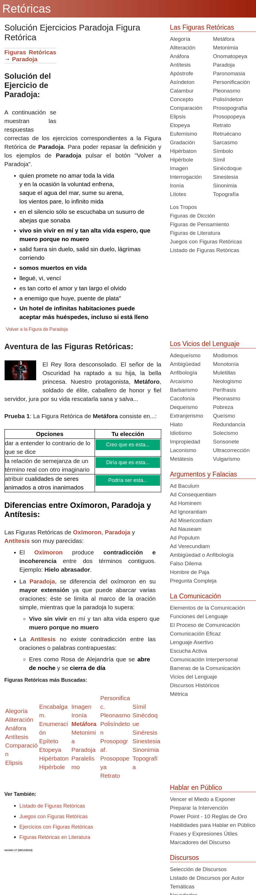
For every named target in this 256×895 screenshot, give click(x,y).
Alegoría (180, 39)
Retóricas (26, 8)
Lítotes (178, 194)
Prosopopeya (229, 117)
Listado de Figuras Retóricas (52, 806)
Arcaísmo (181, 381)
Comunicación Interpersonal (204, 659)
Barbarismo (184, 390)
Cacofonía (182, 398)
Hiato (176, 424)
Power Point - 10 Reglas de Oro (208, 816)
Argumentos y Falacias (203, 474)
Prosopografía (230, 108)
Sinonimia (225, 186)
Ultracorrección (231, 450)
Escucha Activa (188, 651)
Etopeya (180, 125)
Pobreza (223, 407)
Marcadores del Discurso (200, 842)
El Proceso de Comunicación (205, 625)
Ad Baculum (184, 486)
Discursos (184, 857)
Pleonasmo (226, 91)
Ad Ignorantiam (188, 512)
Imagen (179, 168)
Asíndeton (182, 82)
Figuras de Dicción (192, 216)
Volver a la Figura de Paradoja (37, 329)
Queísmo (224, 416)
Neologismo (227, 381)
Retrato (222, 125)
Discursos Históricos (194, 685)
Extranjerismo (186, 416)
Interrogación (186, 177)
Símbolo (223, 151)
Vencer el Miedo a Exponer (202, 799)
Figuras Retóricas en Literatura (55, 837)
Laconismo (183, 450)
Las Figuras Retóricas (202, 27)
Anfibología (183, 373)
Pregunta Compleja (193, 581)
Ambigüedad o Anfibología (202, 555)
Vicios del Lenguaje (193, 677)
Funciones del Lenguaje (199, 616)
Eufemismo (183, 134)
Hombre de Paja (189, 572)
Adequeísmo (185, 355)
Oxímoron (87, 532)
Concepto (181, 99)
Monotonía (226, 364)
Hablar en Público (196, 787)
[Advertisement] (109, 88)
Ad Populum (185, 538)
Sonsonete (226, 442)
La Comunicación (195, 596)
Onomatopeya (230, 56)
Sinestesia (225, 177)
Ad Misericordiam (191, 520)
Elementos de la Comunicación (207, 608)
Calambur (181, 91)
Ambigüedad (185, 364)
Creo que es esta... (128, 445)
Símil (219, 160)
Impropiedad (185, 442)
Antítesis (17, 540)
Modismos (225, 355)
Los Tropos (183, 207)
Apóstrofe (181, 73)
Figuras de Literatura (195, 233)
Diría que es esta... (128, 462)
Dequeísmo (184, 407)
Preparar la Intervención (199, 808)
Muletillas (224, 373)
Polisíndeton (228, 99)
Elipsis (14, 762)
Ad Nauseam (185, 529)
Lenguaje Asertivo (191, 642)
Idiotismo (181, 433)
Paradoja (25, 59)
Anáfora (179, 56)
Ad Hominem (185, 503)
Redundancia (229, 424)
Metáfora (223, 39)
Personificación (231, 82)
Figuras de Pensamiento (199, 224)
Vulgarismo (226, 459)
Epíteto (48, 741)
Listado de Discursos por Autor (207, 878)
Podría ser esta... (128, 480)
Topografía (226, 194)
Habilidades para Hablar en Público (212, 825)
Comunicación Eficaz (195, 634)
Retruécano (227, 134)
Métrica (179, 694)
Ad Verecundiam (190, 546)
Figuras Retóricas (30, 52)
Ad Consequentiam (193, 494)
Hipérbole (181, 160)
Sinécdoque (227, 168)
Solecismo (225, 433)
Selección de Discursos (198, 869)
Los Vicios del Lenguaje (205, 343)
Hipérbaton (183, 151)
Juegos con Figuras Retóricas (54, 816)
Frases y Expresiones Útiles (203, 834)
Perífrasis (224, 390)
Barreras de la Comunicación (205, 668)
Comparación (186, 108)
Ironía (177, 186)
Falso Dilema (186, 563)
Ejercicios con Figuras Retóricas (56, 827)
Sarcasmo (225, 142)
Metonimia (225, 48)
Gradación (182, 142)
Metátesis (181, 459)
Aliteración (182, 48)
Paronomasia (229, 73)
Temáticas (182, 887)
